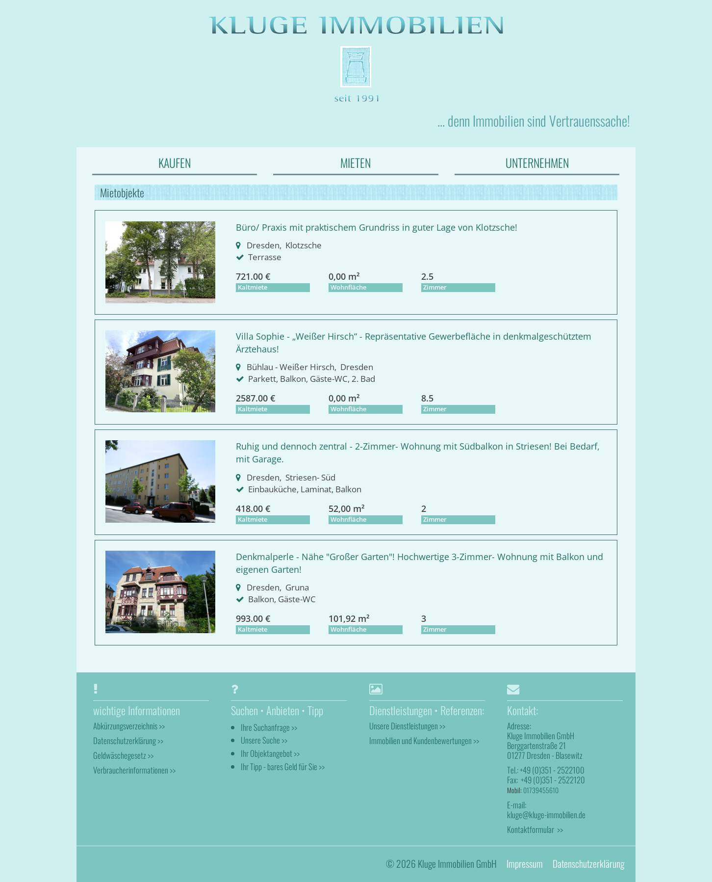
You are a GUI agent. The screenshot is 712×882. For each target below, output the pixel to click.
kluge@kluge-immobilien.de (546, 814)
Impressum (525, 864)
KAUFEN (174, 162)
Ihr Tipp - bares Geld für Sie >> (283, 767)
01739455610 (541, 790)
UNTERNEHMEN (537, 162)
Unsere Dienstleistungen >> (407, 726)
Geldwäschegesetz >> (123, 755)
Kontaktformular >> (535, 829)
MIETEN (355, 162)
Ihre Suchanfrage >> (269, 727)
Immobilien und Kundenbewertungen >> (424, 740)
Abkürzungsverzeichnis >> (129, 726)
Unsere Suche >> (264, 740)
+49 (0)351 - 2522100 (552, 770)
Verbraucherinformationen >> (134, 770)
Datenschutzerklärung (588, 864)
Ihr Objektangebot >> (270, 754)
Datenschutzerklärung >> (128, 740)
